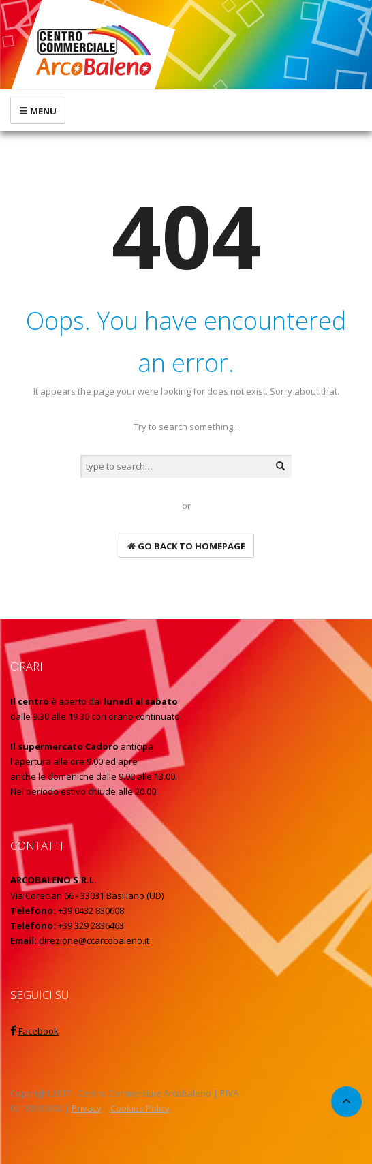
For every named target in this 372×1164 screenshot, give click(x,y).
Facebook (38, 1031)
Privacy (87, 1108)
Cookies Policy (140, 1108)
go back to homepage (186, 546)
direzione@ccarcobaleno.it (94, 940)
